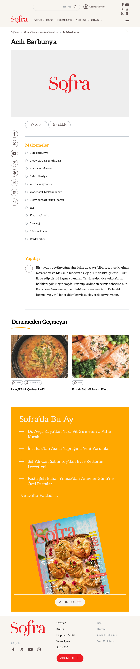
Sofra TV (62, 647)
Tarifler (61, 623)
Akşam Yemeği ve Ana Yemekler (41, 32)
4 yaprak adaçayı (38, 168)
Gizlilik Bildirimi (107, 635)
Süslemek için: (36, 231)
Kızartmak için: (37, 215)
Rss (99, 623)
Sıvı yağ (32, 223)
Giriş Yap (93, 7)
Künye (101, 629)
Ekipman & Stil (65, 635)
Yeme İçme (63, 641)
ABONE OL (70, 602)
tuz (29, 208)
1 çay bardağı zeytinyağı (43, 160)
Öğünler (15, 32)
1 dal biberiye (36, 176)
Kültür (60, 629)
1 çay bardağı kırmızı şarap (44, 200)
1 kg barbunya (36, 153)
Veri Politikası (105, 641)
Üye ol (102, 7)
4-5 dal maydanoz (38, 184)
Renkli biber (35, 239)
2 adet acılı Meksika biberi (44, 192)
